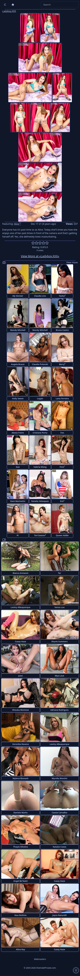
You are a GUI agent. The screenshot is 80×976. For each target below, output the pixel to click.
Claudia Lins (40, 295)
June (20, 675)
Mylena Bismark (20, 778)
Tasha (62, 295)
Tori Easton (40, 535)
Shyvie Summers (59, 641)
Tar (59, 573)
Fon (62, 432)
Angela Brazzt (18, 364)
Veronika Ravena (20, 744)
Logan (40, 398)
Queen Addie (62, 535)
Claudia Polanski (40, 364)
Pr (18, 535)
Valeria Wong (40, 467)
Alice (17, 223)
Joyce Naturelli (59, 915)
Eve (62, 500)
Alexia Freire (18, 432)
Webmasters (40, 959)
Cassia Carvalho (59, 812)
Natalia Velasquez (40, 501)
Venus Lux (59, 607)
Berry (62, 364)
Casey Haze (20, 641)
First (62, 466)
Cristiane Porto (40, 432)
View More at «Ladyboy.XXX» (40, 256)
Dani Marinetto (17, 501)
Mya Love (59, 675)
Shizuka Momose (20, 710)
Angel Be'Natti (20, 881)
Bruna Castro (62, 330)
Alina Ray (20, 949)
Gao (18, 467)
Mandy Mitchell (17, 330)
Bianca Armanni (20, 573)
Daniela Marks (20, 812)
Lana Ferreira (62, 398)
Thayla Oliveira (20, 846)
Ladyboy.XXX (9, 11)
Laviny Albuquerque (20, 607)
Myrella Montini (59, 778)
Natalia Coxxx (59, 846)
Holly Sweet (18, 398)
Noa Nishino (20, 915)
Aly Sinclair (17, 295)
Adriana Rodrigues (59, 710)
